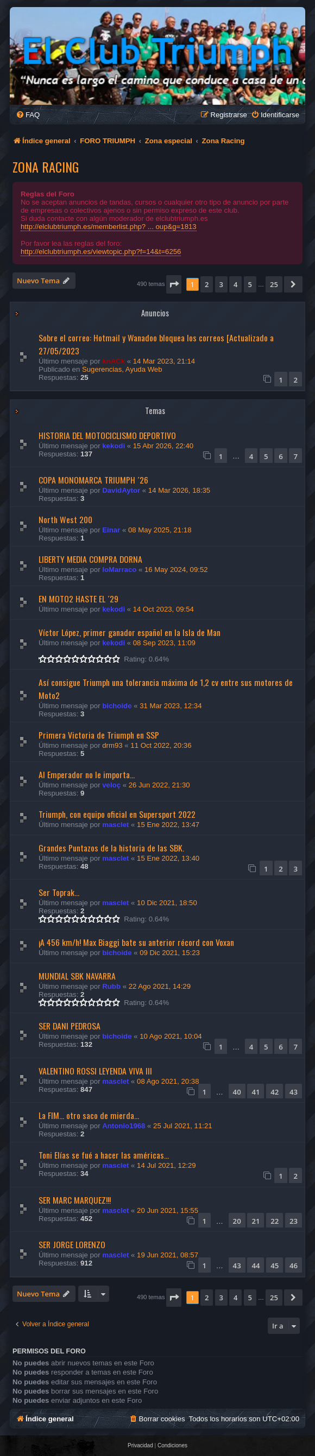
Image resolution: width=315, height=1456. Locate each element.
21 (255, 1221)
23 (293, 1221)
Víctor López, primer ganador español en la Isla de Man (129, 632)
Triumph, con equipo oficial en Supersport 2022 (117, 814)
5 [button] (250, 284)
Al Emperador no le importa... (87, 774)
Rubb (111, 986)
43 (293, 1092)
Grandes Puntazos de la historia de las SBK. (111, 847)
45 (274, 1265)
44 (255, 1265)
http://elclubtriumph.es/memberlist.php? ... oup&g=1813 (109, 226)
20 (237, 1221)
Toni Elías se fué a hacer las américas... (104, 1154)
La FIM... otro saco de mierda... (89, 1115)
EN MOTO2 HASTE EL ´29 (78, 598)
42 (274, 1092)
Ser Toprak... (59, 892)
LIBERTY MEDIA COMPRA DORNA (90, 558)
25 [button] (274, 284)
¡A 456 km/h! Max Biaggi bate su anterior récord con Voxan (136, 942)
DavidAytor (121, 490)
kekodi (113, 446)
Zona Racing (45, 166)
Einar (111, 530)
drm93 (112, 745)
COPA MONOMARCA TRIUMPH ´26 (93, 479)
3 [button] (221, 284)
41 (255, 1092)
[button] (173, 284)
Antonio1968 (123, 1126)
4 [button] (235, 284)
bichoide (116, 706)
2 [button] (207, 284)
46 (293, 1265)
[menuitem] (28, 115)
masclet (115, 825)
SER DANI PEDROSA (69, 1025)
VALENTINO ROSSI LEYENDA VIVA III (95, 1070)
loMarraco (119, 569)
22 (274, 1221)
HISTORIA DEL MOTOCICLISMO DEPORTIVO (107, 435)
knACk (113, 361)
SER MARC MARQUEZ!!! (75, 1199)
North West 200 (65, 519)
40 (237, 1092)
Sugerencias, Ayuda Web (122, 369)
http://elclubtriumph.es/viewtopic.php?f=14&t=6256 (101, 251)
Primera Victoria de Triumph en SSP (99, 734)
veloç (111, 785)
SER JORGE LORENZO (72, 1244)
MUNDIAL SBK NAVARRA (77, 975)
